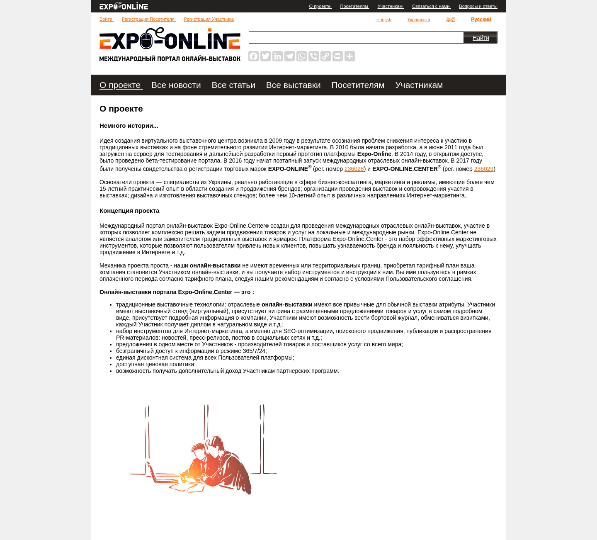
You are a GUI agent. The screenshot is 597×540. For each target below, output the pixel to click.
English (383, 19)
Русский (481, 19)
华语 (450, 19)
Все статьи (235, 85)
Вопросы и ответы (478, 6)
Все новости (177, 85)
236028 (354, 168)
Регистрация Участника (209, 19)
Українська (418, 19)
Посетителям (354, 6)
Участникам (391, 6)
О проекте (320, 6)
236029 (484, 168)
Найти (481, 37)
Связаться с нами (431, 6)
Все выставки (294, 85)
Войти (107, 19)
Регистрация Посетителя (149, 19)
